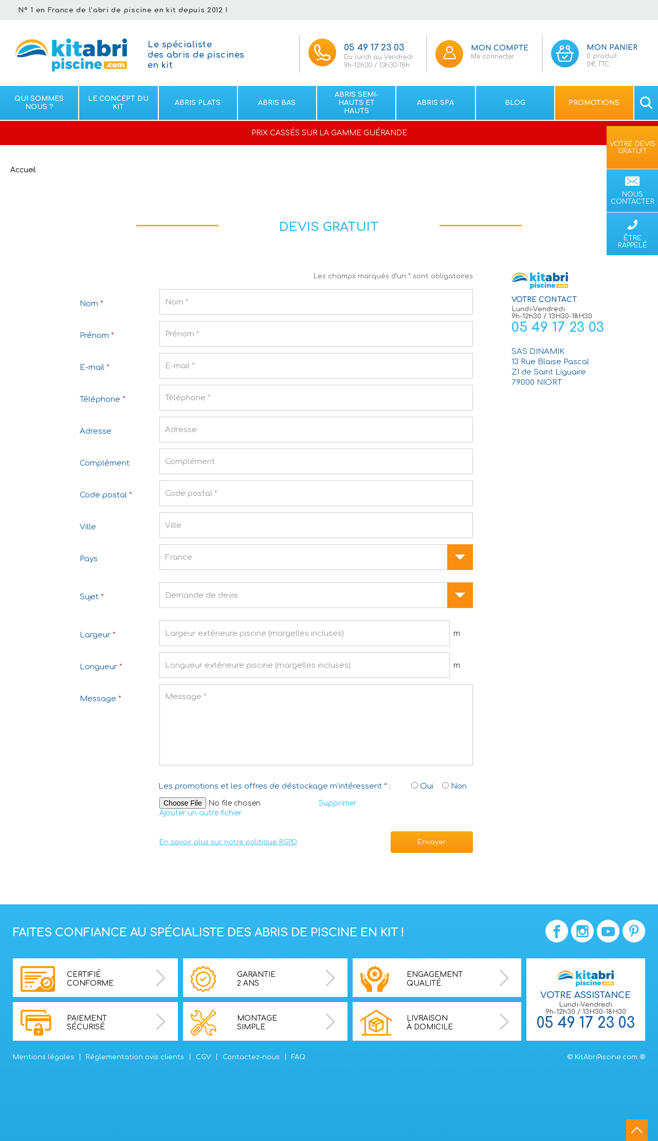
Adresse (96, 431)
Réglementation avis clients (135, 1057)
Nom (91, 303)
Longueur (101, 667)
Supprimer (338, 803)
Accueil (23, 170)
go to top (637, 1130)
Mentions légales (43, 1057)
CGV (203, 1057)
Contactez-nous (251, 1057)
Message (100, 698)
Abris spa (435, 102)
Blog (515, 102)
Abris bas (277, 102)
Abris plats (198, 102)
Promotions (594, 102)
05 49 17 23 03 (557, 327)
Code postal (106, 495)
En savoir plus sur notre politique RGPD (228, 842)
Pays (89, 559)
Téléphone (102, 399)
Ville (88, 527)
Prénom (97, 335)
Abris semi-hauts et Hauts (356, 103)
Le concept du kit (118, 103)
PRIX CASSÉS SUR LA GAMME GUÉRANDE (329, 133)
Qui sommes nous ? (39, 103)
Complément (105, 463)
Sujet (92, 597)
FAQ (298, 1057)
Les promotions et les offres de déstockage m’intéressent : (274, 786)
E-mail (94, 367)
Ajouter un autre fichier (200, 813)
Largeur (98, 635)
